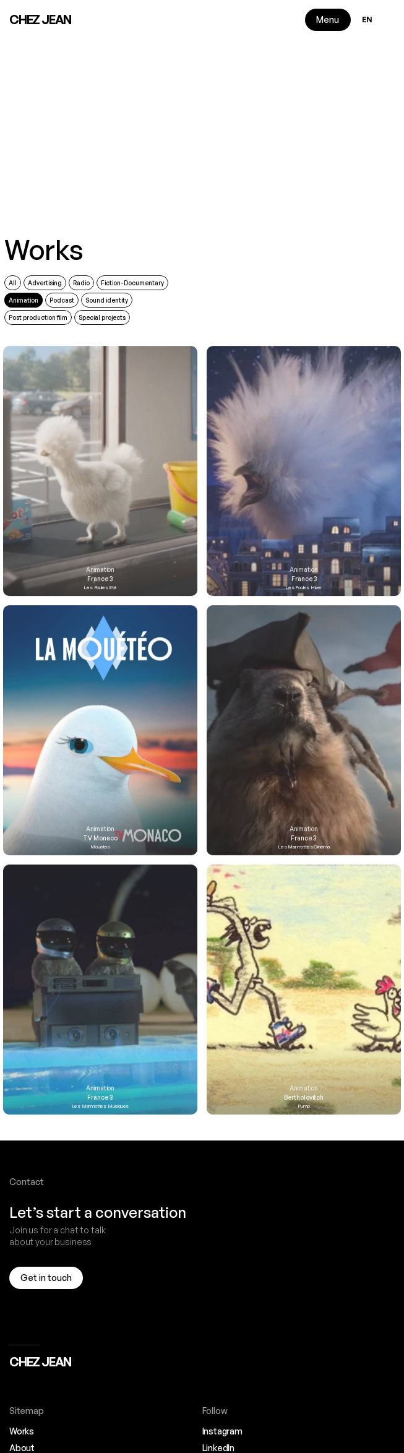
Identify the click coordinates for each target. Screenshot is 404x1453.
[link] (100, 494)
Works (44, 250)
